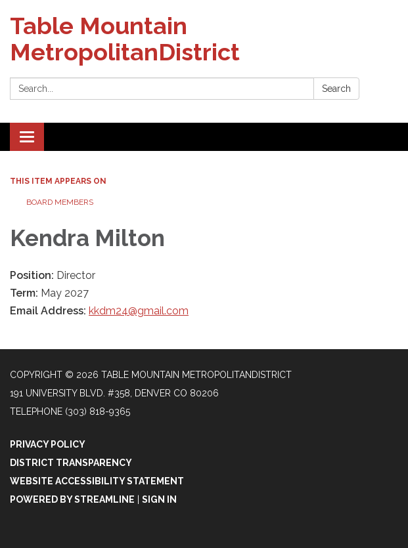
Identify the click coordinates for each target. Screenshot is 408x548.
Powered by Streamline (72, 499)
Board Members (59, 202)
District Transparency (71, 462)
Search (336, 88)
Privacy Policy (47, 444)
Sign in (159, 499)
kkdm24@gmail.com (139, 311)
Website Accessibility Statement (97, 481)
